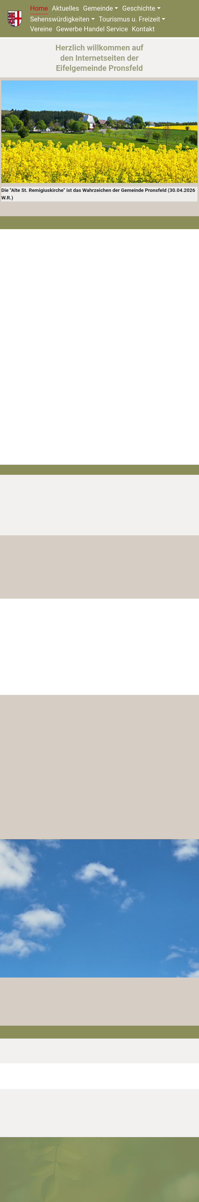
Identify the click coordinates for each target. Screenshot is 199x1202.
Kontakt (144, 30)
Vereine (42, 30)
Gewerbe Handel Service (93, 30)
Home (40, 9)
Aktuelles (66, 9)
